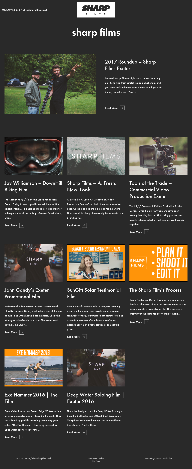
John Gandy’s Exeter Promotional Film (26, 293)
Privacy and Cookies (96, 458)
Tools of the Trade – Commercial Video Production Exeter (150, 189)
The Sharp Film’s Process (155, 290)
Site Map (96, 461)
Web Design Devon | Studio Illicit (158, 458)
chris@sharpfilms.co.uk (35, 12)
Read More (111, 108)
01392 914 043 (11, 12)
